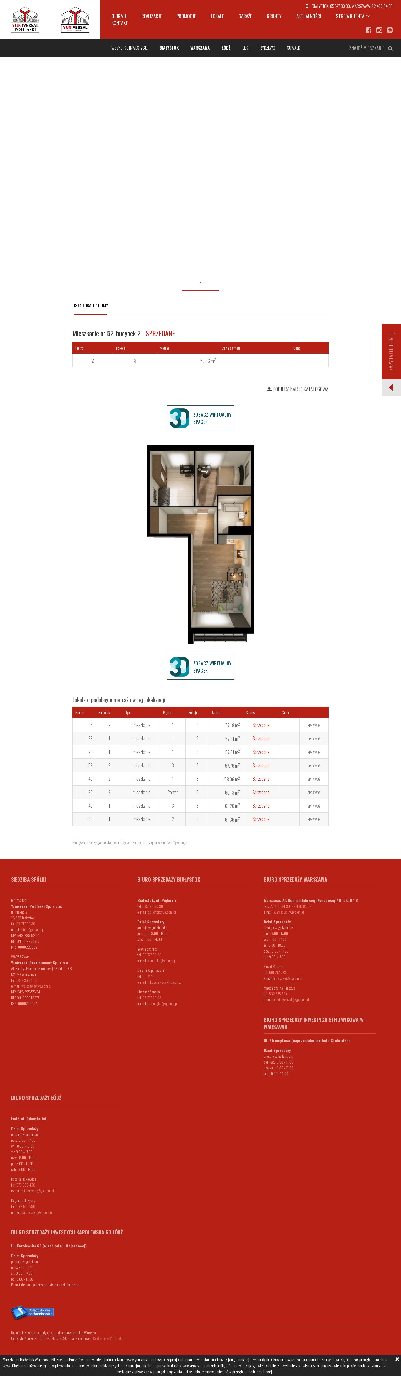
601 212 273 (277, 972)
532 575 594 (278, 994)
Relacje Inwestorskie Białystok (31, 1332)
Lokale (217, 16)
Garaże (245, 16)
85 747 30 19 (151, 976)
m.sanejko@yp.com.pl (163, 1003)
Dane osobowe (80, 1338)
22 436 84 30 (382, 6)
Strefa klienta (350, 16)
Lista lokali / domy (90, 305)
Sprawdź (314, 725)
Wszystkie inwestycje (129, 48)
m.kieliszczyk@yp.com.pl (291, 999)
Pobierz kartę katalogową (298, 389)
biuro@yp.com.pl (33, 929)
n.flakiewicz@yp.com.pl (37, 1190)
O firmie (119, 16)
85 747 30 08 (152, 997)
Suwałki (294, 48)
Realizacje (151, 16)
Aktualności (308, 16)
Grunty (274, 16)
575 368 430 (25, 1185)
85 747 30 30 (340, 6)
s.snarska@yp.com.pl (162, 960)
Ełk (245, 48)
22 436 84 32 (302, 906)
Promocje (186, 16)
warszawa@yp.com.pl (36, 986)
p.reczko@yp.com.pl (288, 978)
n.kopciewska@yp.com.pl (165, 982)
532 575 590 (25, 1206)
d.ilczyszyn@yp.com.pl (37, 1212)
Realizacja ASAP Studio (108, 1338)
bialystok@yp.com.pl (162, 912)
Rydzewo (267, 48)
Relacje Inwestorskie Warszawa (76, 1332)
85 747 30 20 (152, 955)
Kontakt (119, 22)
